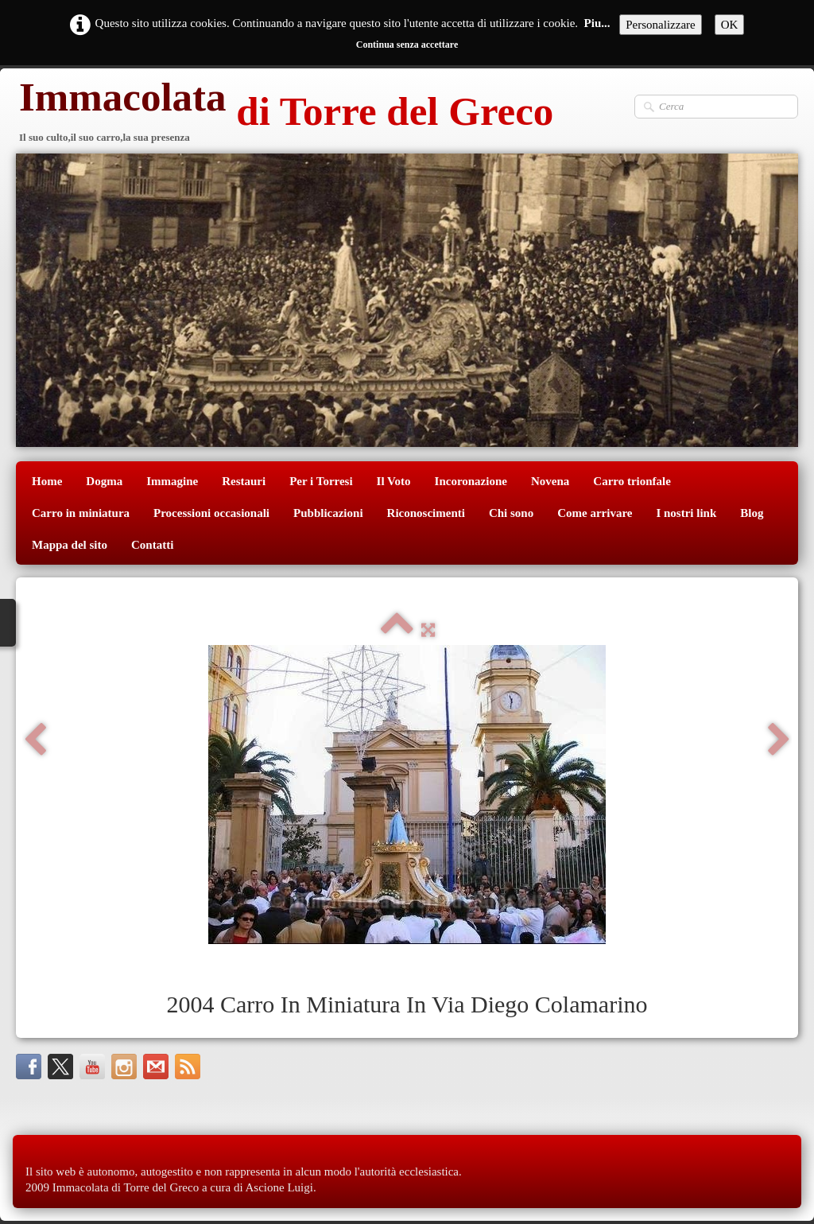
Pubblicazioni (328, 513)
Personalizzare (660, 24)
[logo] (284, 113)
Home (47, 481)
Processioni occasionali (211, 513)
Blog (751, 513)
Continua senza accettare (407, 44)
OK (729, 24)
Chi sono (511, 513)
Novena (550, 481)
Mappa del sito (69, 544)
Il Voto (394, 481)
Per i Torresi (320, 481)
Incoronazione (471, 481)
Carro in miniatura (81, 513)
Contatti (152, 544)
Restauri (244, 481)
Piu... (597, 23)
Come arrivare (594, 513)
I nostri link (686, 513)
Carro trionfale (632, 481)
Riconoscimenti (426, 513)
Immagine (172, 481)
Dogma (104, 481)
